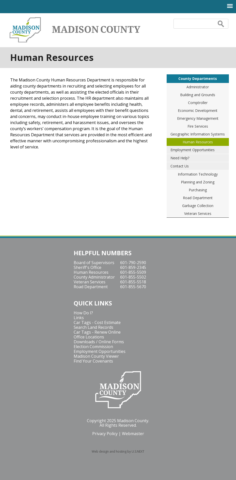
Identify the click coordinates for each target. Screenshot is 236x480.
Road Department (198, 197)
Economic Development (197, 110)
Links (79, 317)
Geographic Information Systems (197, 134)
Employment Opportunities (192, 149)
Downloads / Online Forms (99, 342)
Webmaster (133, 433)
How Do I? (83, 313)
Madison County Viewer (96, 356)
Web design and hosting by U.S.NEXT (118, 451)
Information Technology (198, 174)
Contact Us (179, 166)
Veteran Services (197, 213)
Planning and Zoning (197, 182)
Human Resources (198, 142)
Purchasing (198, 189)
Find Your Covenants (93, 361)
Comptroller (198, 102)
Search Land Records (93, 327)
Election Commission (93, 346)
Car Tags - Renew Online (97, 332)
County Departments (197, 78)
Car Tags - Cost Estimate (97, 322)
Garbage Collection (197, 205)
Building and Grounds (197, 94)
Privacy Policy (105, 433)
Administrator (197, 86)
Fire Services (197, 126)
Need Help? (179, 158)
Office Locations (89, 337)
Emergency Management (197, 118)
